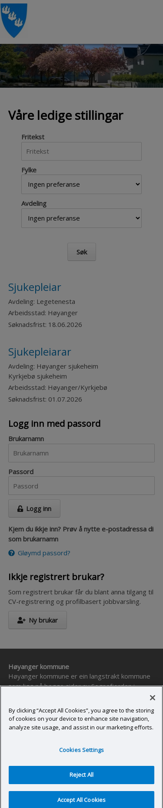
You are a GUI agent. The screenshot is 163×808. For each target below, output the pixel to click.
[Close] (152, 703)
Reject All (81, 780)
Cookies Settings (81, 755)
